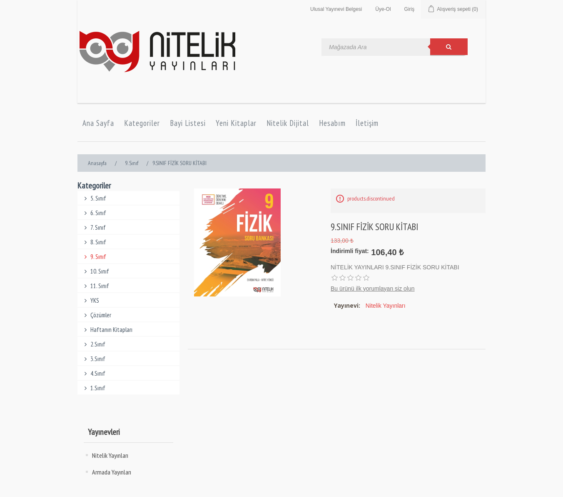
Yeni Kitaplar (236, 123)
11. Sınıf (95, 286)
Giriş (409, 9)
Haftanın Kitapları (107, 330)
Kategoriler (142, 123)
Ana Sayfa (98, 123)
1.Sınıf (93, 388)
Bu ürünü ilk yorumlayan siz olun (373, 288)
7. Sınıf (94, 227)
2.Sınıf (93, 344)
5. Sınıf (94, 198)
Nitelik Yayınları (110, 455)
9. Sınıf (94, 257)
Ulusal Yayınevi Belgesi (336, 9)
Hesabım (332, 123)
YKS (90, 300)
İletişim (367, 123)
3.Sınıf (93, 359)
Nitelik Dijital (288, 123)
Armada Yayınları (111, 472)
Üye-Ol (383, 9)
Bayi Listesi (188, 123)
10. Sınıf (95, 271)
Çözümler (96, 315)
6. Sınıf (94, 213)
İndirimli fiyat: (350, 251)
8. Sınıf (94, 242)
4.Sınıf (93, 373)
